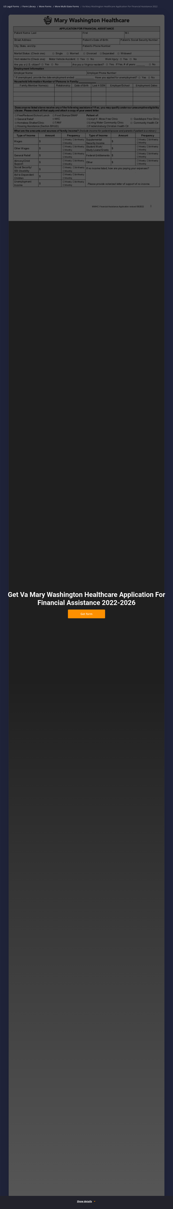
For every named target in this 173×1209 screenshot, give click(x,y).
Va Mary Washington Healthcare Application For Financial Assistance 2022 (119, 6)
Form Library (29, 6)
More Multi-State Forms (67, 6)
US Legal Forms (11, 6)
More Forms (45, 6)
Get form (86, 614)
